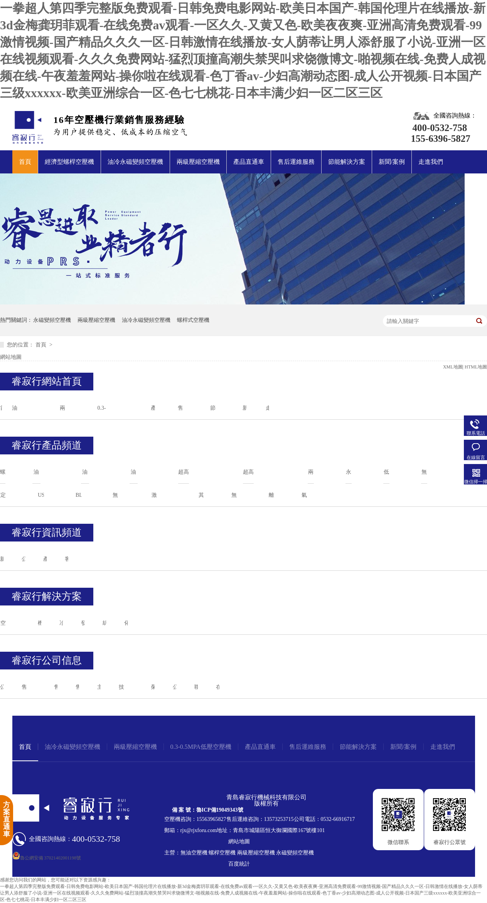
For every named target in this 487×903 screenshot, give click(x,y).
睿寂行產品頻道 (47, 445)
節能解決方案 (346, 161)
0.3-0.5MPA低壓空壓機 (201, 746)
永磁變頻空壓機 (52, 320)
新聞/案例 (392, 161)
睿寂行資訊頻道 (47, 532)
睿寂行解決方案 (47, 596)
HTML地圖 (476, 367)
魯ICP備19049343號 (219, 810)
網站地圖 (11, 357)
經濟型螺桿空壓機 (69, 161)
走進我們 (430, 161)
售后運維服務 (296, 161)
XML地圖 (453, 367)
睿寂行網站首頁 (47, 381)
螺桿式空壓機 (193, 320)
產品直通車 (248, 161)
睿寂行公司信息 (47, 660)
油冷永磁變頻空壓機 (135, 161)
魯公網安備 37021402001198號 (46, 858)
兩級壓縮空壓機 (198, 161)
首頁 (25, 161)
